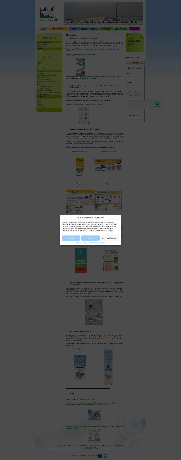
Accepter (71, 238)
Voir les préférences (110, 238)
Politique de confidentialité (97, 243)
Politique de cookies (81, 243)
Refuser (90, 238)
